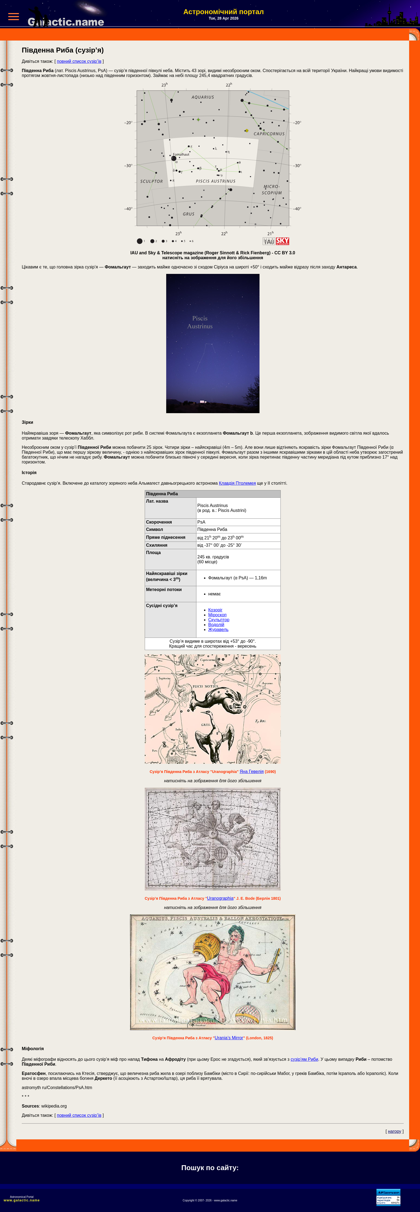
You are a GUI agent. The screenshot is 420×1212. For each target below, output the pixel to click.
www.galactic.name (22, 1200)
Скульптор (219, 619)
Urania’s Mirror (229, 1037)
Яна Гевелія (252, 771)
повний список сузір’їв (79, 61)
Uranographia (220, 898)
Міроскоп (217, 615)
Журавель (218, 629)
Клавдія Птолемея (237, 483)
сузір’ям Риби (304, 1059)
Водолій (216, 624)
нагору (394, 1131)
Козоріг (215, 610)
